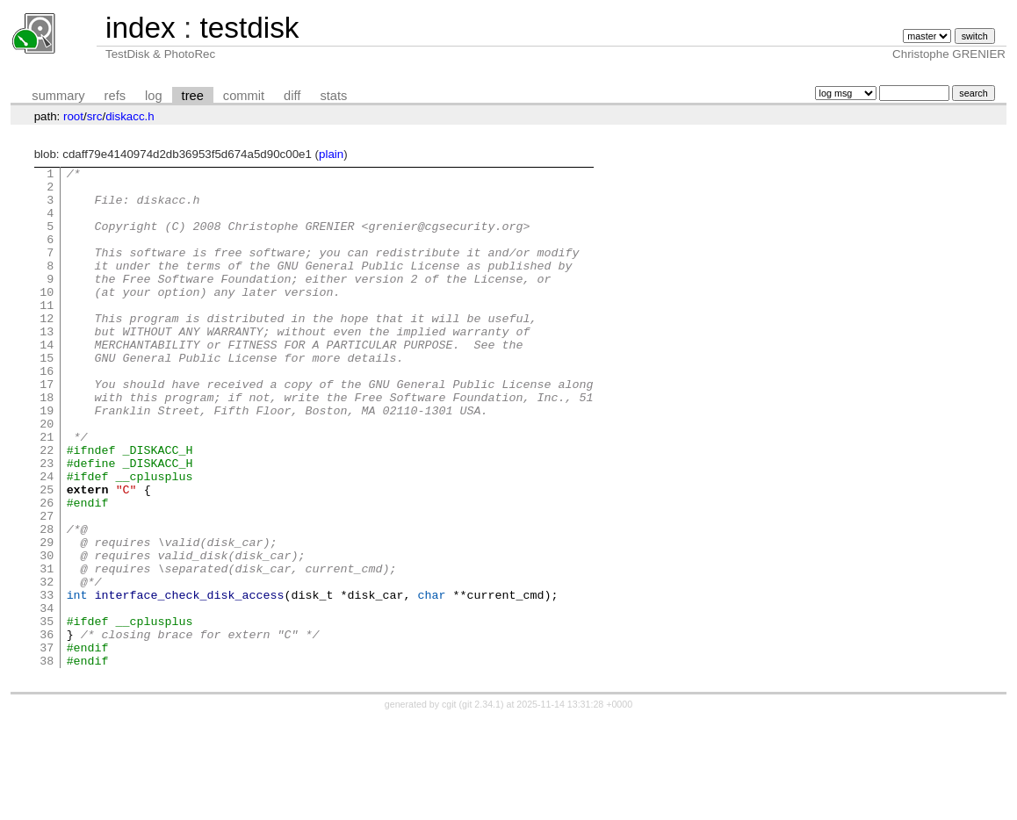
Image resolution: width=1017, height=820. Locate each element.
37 (47, 744)
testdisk (249, 27)
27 (47, 586)
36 (47, 729)
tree (193, 96)
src (95, 116)
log (153, 96)
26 (47, 571)
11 (47, 334)
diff (292, 96)
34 (47, 697)
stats (333, 96)
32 (47, 665)
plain (331, 154)
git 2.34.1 (481, 804)
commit (243, 96)
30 (47, 634)
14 (47, 381)
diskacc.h (130, 116)
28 (47, 602)
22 (47, 507)
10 (47, 318)
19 (47, 460)
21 (47, 492)
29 (47, 618)
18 (47, 444)
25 (47, 555)
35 (47, 713)
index (140, 27)
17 (47, 428)
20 (47, 476)
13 (47, 365)
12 (47, 349)
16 (47, 413)
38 (47, 760)
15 (47, 397)
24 (47, 539)
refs (115, 96)
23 (47, 523)
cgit (450, 804)
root (73, 116)
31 (47, 650)
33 (47, 681)
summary (58, 96)
